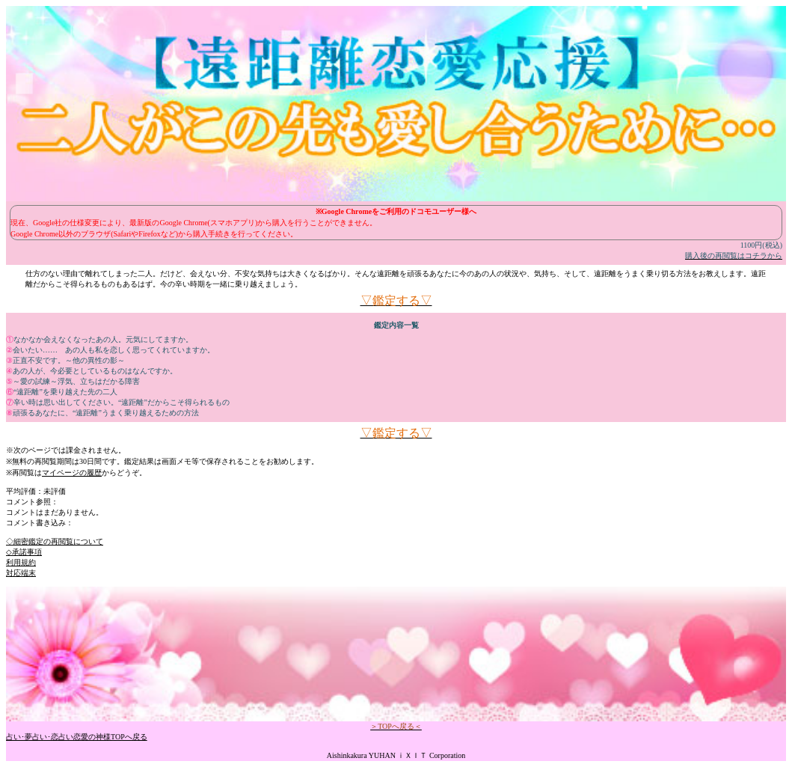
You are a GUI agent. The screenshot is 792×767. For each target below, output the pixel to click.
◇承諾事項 (24, 552)
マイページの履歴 (72, 472)
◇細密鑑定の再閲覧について (54, 541)
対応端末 (21, 573)
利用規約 (21, 562)
